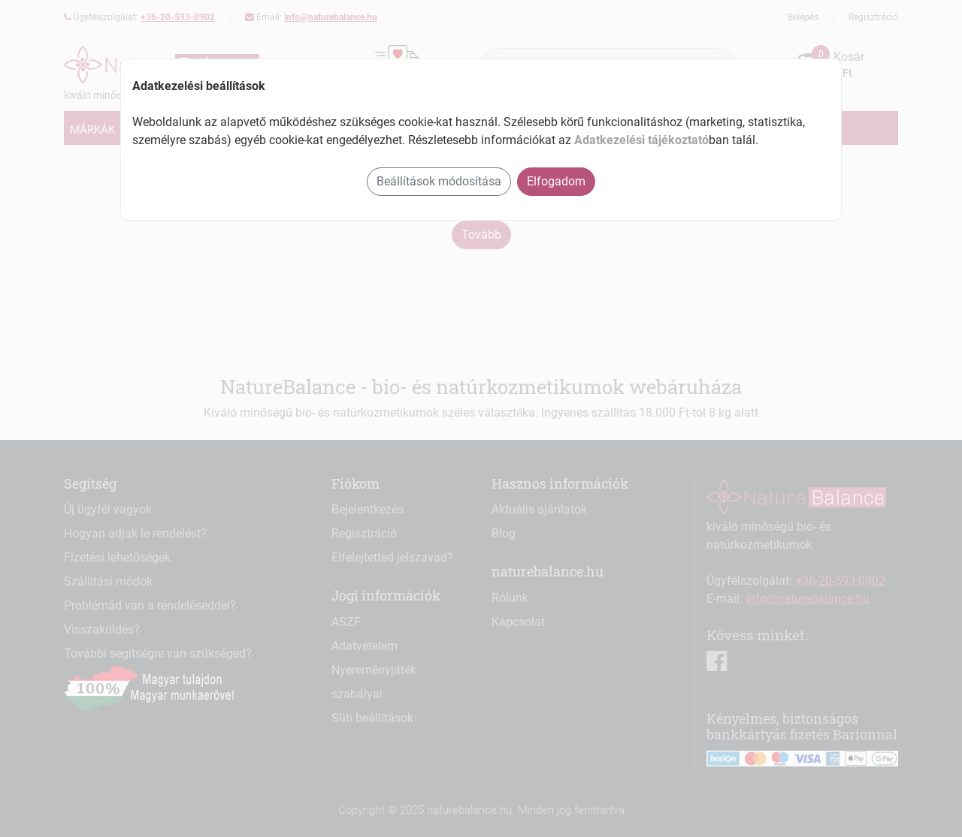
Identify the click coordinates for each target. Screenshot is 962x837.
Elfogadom (556, 181)
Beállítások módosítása (439, 181)
